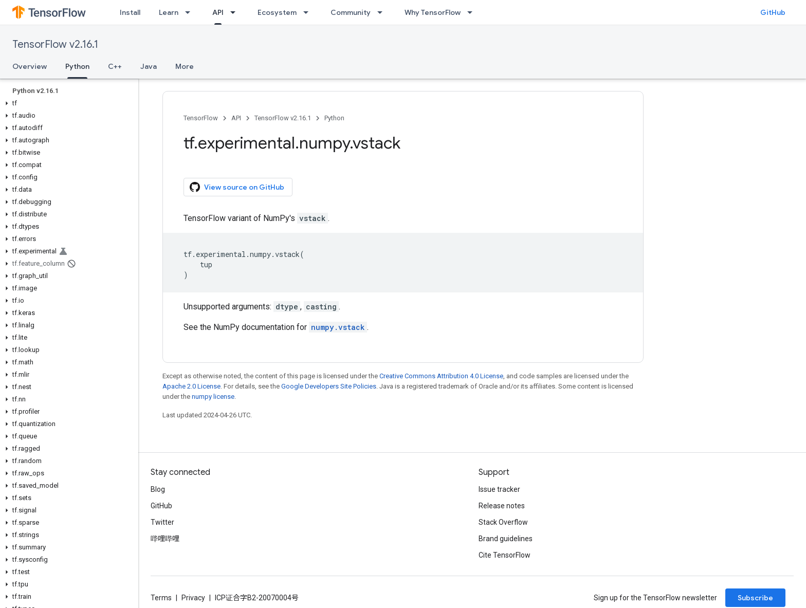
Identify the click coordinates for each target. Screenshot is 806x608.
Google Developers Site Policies (328, 386)
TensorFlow (201, 118)
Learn (168, 12)
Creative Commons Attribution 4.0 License (441, 376)
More (184, 66)
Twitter (162, 522)
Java (148, 66)
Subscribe (755, 597)
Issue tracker (499, 489)
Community (351, 12)
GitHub (772, 12)
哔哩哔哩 (165, 539)
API (236, 118)
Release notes (502, 506)
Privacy (193, 598)
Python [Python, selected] (77, 66)
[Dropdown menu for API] (236, 12)
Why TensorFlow (433, 12)
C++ (115, 66)
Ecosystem (277, 12)
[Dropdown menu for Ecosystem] (309, 12)
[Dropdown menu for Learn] (190, 12)
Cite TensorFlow (504, 555)
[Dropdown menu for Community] (383, 12)
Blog (158, 489)
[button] (67, 103)
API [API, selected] (218, 12)
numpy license (213, 396)
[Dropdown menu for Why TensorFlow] (473, 12)
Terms (161, 598)
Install (130, 12)
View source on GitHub (237, 187)
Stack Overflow (503, 522)
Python (334, 118)
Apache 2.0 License (191, 386)
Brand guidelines (506, 539)
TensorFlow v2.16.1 (55, 44)
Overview (29, 66)
